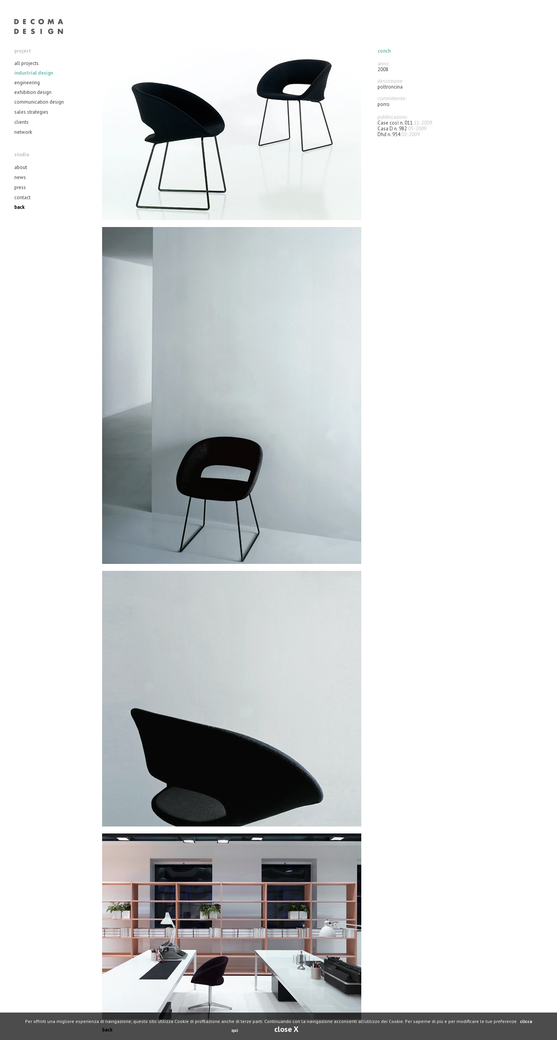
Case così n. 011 (395, 123)
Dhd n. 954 (389, 134)
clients (21, 122)
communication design (39, 102)
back (19, 207)
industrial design (33, 73)
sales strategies (31, 112)
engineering (27, 82)
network (23, 132)
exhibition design (32, 92)
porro (384, 104)
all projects (26, 63)
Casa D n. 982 (392, 128)
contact (22, 197)
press (20, 187)
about (20, 167)
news (20, 177)
